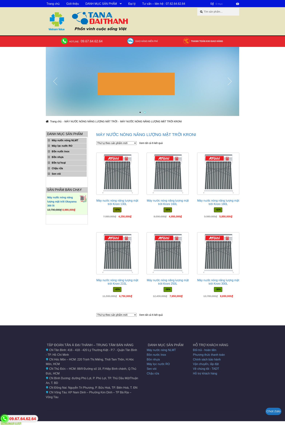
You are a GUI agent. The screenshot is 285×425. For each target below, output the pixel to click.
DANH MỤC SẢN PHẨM (101, 3)
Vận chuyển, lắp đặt (206, 364)
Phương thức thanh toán (209, 354)
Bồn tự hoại (59, 162)
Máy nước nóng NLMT (65, 140)
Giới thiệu (72, 3)
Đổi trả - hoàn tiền (204, 350)
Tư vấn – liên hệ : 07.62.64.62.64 (163, 3)
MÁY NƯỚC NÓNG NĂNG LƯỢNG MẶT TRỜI (90, 121)
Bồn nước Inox (61, 151)
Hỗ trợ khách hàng (205, 373)
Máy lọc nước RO (62, 145)
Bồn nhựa (57, 157)
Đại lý (132, 3)
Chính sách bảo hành (207, 359)
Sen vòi (56, 173)
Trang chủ (53, 3)
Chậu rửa (57, 168)
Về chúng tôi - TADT (206, 368)
